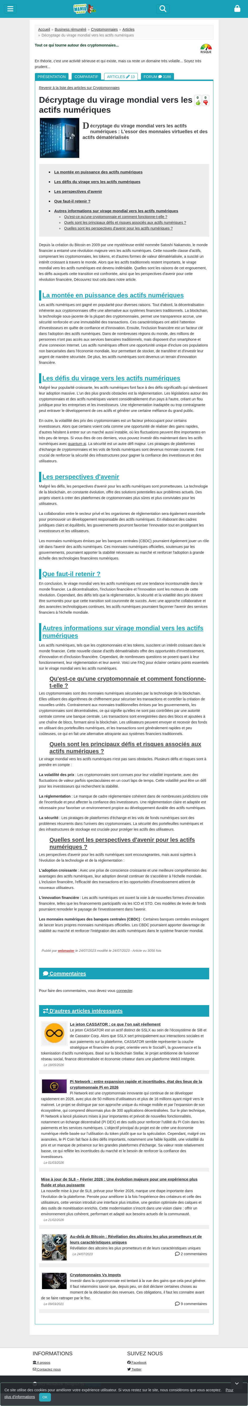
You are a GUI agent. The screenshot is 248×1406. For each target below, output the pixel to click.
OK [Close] (45, 1397)
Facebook (137, 1362)
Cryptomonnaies (104, 29)
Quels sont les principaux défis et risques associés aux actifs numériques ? (125, 222)
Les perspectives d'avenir (78, 191)
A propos (41, 1362)
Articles (129, 29)
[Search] (163, 9)
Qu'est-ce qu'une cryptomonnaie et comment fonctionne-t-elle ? (115, 217)
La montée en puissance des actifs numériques (98, 172)
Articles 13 (121, 77)
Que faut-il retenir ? (72, 201)
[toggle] (10, 9)
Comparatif (86, 77)
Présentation (52, 77)
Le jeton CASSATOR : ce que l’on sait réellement (115, 1024)
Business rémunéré (70, 29)
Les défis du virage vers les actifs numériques (97, 181)
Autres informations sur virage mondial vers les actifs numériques (116, 211)
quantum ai (77, 444)
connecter (124, 991)
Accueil (44, 29)
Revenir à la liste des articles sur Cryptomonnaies (79, 88)
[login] (237, 8)
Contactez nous (47, 1369)
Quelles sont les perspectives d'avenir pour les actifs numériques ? (118, 228)
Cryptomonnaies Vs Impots (95, 1275)
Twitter (134, 1369)
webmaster (66, 951)
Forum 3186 (157, 77)
